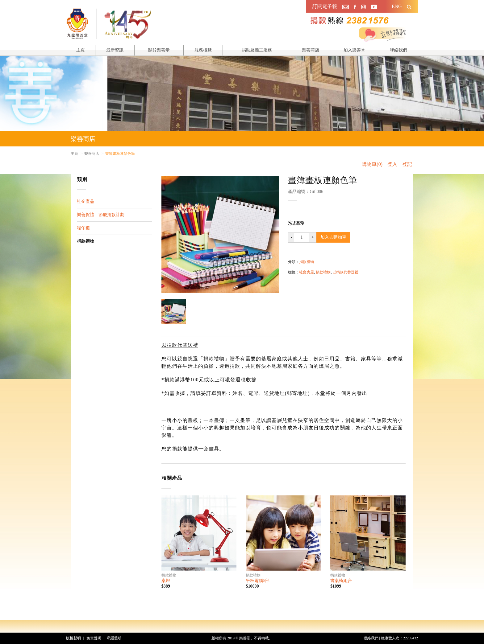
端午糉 (83, 228)
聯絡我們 (398, 50)
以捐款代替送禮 (345, 272)
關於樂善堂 (159, 50)
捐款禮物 (85, 241)
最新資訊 (114, 50)
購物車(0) (372, 164)
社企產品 (85, 201)
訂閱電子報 (324, 6)
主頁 (80, 50)
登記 (407, 164)
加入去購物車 (333, 237)
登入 (392, 164)
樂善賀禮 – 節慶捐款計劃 (100, 214)
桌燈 (165, 580)
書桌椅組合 (341, 580)
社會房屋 (306, 272)
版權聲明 (73, 638)
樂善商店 (310, 50)
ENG (397, 6)
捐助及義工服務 (257, 50)
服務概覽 (203, 50)
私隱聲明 (114, 638)
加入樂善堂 (354, 50)
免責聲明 (93, 638)
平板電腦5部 (257, 580)
